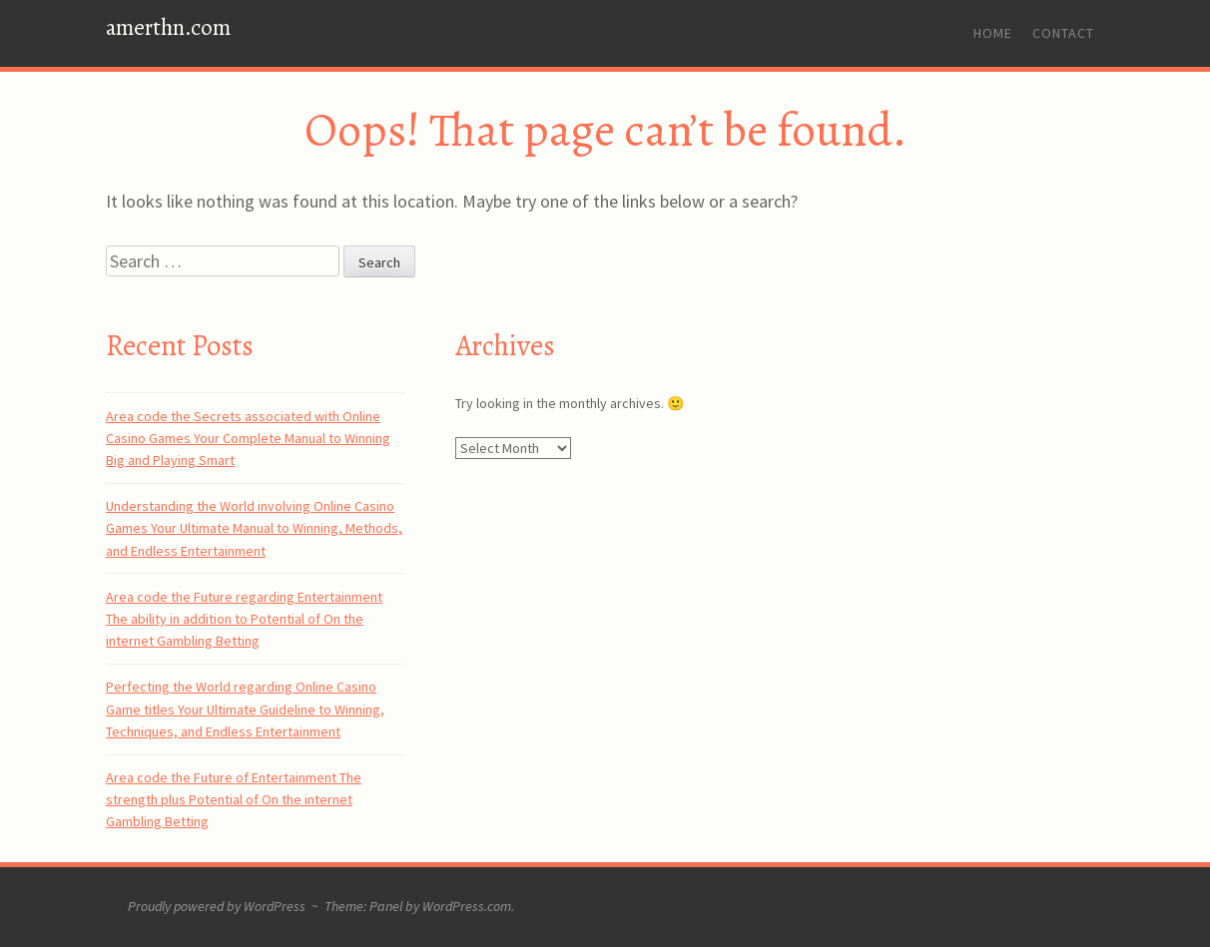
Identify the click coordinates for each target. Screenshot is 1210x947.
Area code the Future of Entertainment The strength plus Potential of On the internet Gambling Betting (233, 799)
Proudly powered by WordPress (216, 906)
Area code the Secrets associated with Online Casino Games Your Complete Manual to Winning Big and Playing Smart (248, 438)
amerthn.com (168, 27)
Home (992, 33)
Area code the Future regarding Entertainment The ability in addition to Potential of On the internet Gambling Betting (244, 619)
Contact (1063, 33)
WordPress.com (466, 906)
